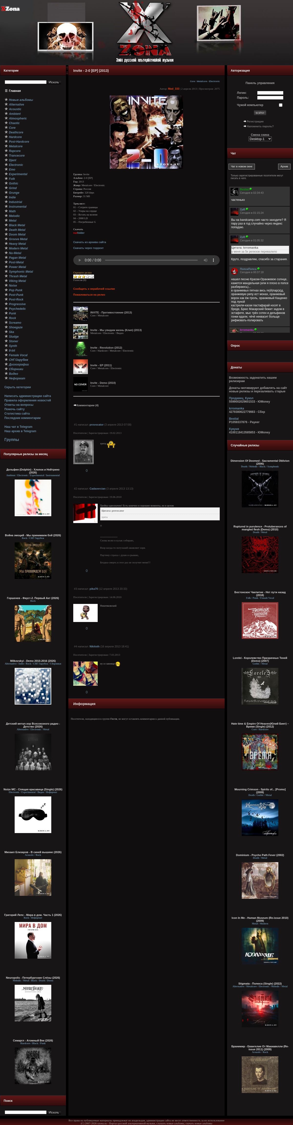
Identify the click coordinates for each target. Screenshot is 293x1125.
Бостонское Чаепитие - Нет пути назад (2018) (260, 594)
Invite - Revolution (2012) (106, 347)
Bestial (234, 418)
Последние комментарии (22, 418)
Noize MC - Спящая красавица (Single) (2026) (33, 789)
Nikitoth (95, 646)
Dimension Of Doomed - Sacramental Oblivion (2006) (260, 462)
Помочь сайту (14, 409)
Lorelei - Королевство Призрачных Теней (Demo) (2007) (260, 659)
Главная (15, 91)
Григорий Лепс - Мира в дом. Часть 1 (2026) (33, 914)
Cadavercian (97, 488)
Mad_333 (173, 88)
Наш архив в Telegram (20, 431)
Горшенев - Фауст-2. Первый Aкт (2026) (33, 598)
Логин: (242, 93)
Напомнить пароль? (260, 126)
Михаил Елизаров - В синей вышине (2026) (33, 852)
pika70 (94, 588)
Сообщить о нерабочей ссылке (94, 288)
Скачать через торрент (88, 247)
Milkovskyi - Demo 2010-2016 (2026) (33, 660)
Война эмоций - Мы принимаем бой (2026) (33, 535)
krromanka (236, 408)
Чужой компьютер (250, 105)
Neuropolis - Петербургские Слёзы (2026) (33, 977)
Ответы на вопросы (18, 405)
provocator (97, 424)
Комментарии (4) (86, 405)
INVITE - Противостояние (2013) (111, 312)
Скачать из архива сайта (89, 242)
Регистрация (255, 121)
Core (192, 81)
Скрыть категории (17, 387)
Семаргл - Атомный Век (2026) (33, 1040)
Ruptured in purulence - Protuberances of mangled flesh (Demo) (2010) (260, 528)
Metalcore (202, 81)
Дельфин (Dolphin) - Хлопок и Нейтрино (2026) (33, 471)
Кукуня (234, 429)
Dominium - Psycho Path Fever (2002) (260, 855)
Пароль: (243, 97)
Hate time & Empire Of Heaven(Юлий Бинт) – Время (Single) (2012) (260, 725)
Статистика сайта (17, 413)
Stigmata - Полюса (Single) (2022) (260, 983)
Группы (11, 440)
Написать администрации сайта (27, 396)
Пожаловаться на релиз (89, 294)
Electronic (214, 81)
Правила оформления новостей (27, 400)
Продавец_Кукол (241, 398)
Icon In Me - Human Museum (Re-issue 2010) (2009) (260, 919)
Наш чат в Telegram (18, 427)
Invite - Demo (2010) (103, 382)
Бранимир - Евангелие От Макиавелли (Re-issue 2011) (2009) (260, 1048)
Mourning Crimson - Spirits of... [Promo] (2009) (260, 791)
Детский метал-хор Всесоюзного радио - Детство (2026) (33, 725)
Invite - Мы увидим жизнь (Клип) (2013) (116, 330)
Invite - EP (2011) (101, 365)
